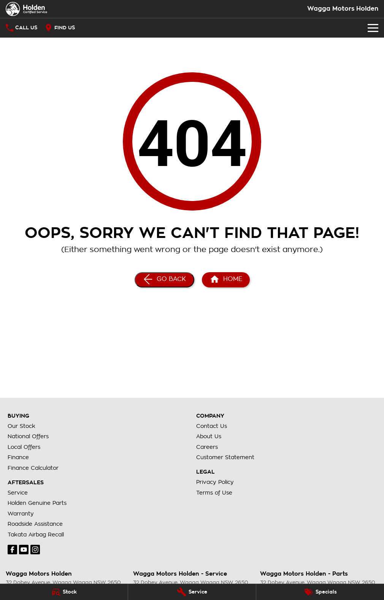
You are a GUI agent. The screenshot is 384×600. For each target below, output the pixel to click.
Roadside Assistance (35, 524)
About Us (208, 436)
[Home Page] (226, 279)
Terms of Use (214, 492)
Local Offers (24, 447)
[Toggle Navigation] (373, 27)
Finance (18, 457)
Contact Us (211, 426)
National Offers (28, 436)
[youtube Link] (24, 549)
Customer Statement (225, 457)
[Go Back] (164, 279)
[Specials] (320, 592)
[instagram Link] (35, 549)
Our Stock (21, 426)
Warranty (21, 513)
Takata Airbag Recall (36, 534)
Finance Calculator (33, 468)
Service (18, 492)
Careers (207, 447)
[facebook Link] (12, 549)
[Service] (192, 592)
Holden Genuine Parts (37, 503)
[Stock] (64, 592)
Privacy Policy (215, 482)
